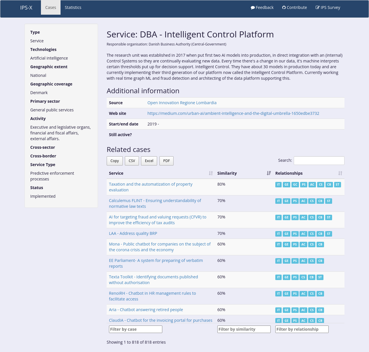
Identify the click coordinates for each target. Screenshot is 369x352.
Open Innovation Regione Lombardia (181, 102)
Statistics (73, 7)
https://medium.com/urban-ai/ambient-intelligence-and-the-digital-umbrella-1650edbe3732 (233, 113)
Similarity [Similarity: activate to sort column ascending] (227, 173)
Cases (50, 7)
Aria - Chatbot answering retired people (146, 309)
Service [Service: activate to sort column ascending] (116, 173)
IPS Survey (328, 7)
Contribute (294, 7)
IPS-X (26, 7)
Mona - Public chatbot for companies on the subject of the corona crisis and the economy (159, 246)
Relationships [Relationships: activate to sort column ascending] (289, 173)
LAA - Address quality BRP (133, 233)
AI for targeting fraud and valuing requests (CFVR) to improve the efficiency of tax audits (157, 219)
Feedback (262, 7)
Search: (311, 160)
